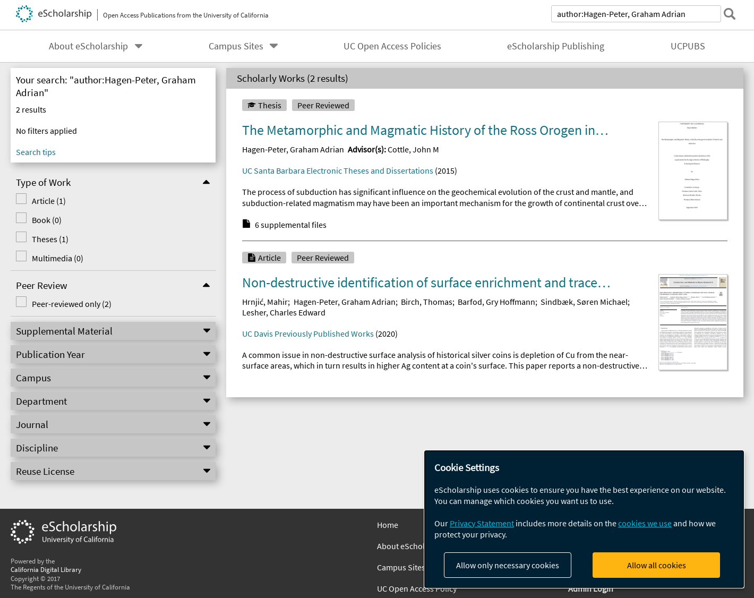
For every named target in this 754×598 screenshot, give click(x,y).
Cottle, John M (413, 149)
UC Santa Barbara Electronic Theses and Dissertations (337, 170)
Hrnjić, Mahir (265, 301)
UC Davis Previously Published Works (308, 333)
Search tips (36, 152)
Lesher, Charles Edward (283, 312)
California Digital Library (46, 569)
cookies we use (645, 523)
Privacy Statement (482, 523)
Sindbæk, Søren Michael (584, 301)
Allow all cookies (656, 565)
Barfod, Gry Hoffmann (496, 301)
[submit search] (729, 13)
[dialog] (584, 519)
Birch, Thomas (426, 301)
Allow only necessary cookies (507, 565)
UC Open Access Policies (392, 46)
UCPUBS (688, 46)
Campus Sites (236, 46)
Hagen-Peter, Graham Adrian (293, 149)
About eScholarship (88, 46)
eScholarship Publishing (555, 46)
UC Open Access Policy (417, 588)
